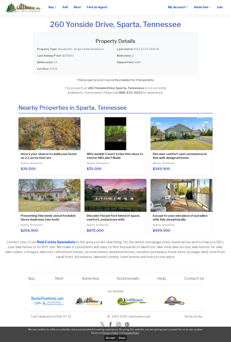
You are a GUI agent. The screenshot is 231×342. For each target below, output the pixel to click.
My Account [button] (177, 7)
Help (161, 278)
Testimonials (127, 278)
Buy (32, 278)
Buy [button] (51, 7)
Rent (77, 7)
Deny (122, 337)
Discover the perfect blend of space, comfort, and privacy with (113, 217)
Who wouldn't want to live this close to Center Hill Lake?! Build (115, 156)
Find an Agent (97, 7)
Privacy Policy (110, 332)
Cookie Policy (131, 332)
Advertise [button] (201, 7)
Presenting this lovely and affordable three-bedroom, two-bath (48, 217)
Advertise (90, 278)
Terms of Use (193, 316)
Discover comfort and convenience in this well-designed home (180, 156)
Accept (110, 337)
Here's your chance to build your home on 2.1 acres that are (49, 156)
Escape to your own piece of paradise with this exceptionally (180, 217)
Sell (65, 7)
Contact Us (194, 278)
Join (220, 7)
